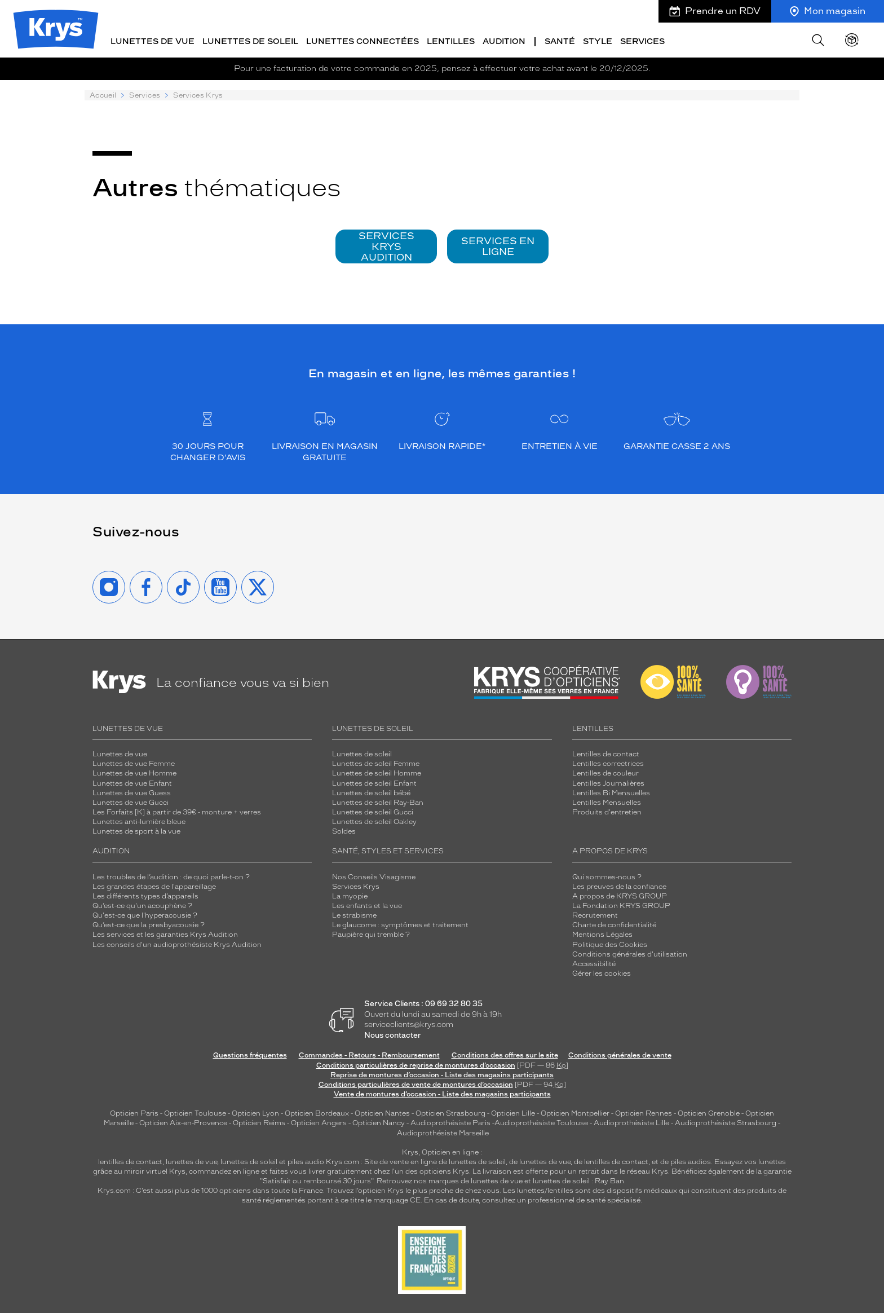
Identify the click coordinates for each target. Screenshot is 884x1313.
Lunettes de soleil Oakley (374, 821)
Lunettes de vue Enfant (132, 782)
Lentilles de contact (605, 753)
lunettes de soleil (248, 1161)
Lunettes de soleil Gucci (372, 811)
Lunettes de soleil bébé (371, 792)
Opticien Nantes (383, 1113)
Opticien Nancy (378, 1122)
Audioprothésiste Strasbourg (725, 1122)
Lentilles (451, 41)
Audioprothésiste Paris (450, 1122)
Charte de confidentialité (614, 924)
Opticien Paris (134, 1113)
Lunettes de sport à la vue (136, 831)
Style (597, 41)
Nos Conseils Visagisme (374, 876)
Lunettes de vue (153, 41)
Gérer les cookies (601, 972)
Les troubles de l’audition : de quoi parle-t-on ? (171, 876)
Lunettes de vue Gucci (130, 801)
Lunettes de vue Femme (133, 763)
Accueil (103, 95)
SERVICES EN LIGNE (497, 245)
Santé (560, 41)
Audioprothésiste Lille (631, 1122)
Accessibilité (594, 963)
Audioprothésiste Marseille (443, 1132)
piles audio (306, 1161)
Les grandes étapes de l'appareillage (154, 885)
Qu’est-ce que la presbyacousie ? (148, 924)
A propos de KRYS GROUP (619, 895)
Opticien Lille (513, 1113)
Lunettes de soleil (250, 41)
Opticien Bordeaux (317, 1113)
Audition (504, 41)
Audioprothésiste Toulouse (541, 1122)
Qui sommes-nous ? (607, 876)
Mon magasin (827, 11)
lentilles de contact (130, 1161)
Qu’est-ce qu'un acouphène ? (142, 905)
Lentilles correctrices (608, 763)
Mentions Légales (602, 934)
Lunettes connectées (362, 41)
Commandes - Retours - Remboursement (369, 1055)
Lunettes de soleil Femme (375, 763)
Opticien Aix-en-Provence (183, 1122)
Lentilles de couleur (605, 773)
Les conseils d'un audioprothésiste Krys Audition (177, 944)
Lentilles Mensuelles (606, 801)
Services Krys (355, 885)
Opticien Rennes (643, 1113)
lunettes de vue (191, 1161)
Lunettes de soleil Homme (376, 773)
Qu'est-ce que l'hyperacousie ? (144, 915)
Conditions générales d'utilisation (629, 953)
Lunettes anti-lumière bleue (138, 821)
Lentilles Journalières (608, 782)
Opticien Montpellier (575, 1113)
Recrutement (595, 915)
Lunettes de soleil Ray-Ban (377, 801)
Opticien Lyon (255, 1113)
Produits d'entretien (607, 811)
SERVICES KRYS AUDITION (386, 245)
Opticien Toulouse (195, 1113)
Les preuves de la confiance (619, 885)
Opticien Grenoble (709, 1113)
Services (642, 41)
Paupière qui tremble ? (371, 934)
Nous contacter (392, 1034)
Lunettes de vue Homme (134, 773)
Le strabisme (354, 915)
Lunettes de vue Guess (131, 792)
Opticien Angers (319, 1122)
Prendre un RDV (715, 11)
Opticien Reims (259, 1122)
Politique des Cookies (609, 944)
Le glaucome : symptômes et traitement (400, 924)
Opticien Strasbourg (450, 1113)
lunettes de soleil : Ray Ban (578, 1180)
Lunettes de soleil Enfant (374, 782)
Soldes (344, 831)
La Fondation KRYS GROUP (621, 905)
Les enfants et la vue (367, 905)
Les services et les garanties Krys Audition (165, 934)
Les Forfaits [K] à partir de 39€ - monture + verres (176, 811)
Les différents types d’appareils (145, 895)
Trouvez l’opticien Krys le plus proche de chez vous (413, 1190)
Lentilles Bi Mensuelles (611, 792)
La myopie (350, 895)
